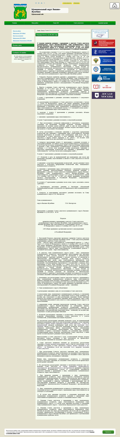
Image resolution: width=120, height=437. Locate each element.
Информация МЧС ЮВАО (19, 38)
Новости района (17, 31)
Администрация (103, 23)
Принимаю (108, 432)
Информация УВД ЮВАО (19, 33)
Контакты (76, 3)
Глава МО (56, 23)
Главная (14, 23)
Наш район (35, 23)
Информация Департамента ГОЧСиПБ (22, 40)
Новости (43, 30)
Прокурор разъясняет (18, 35)
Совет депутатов (78, 23)
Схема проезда (67, 3)
